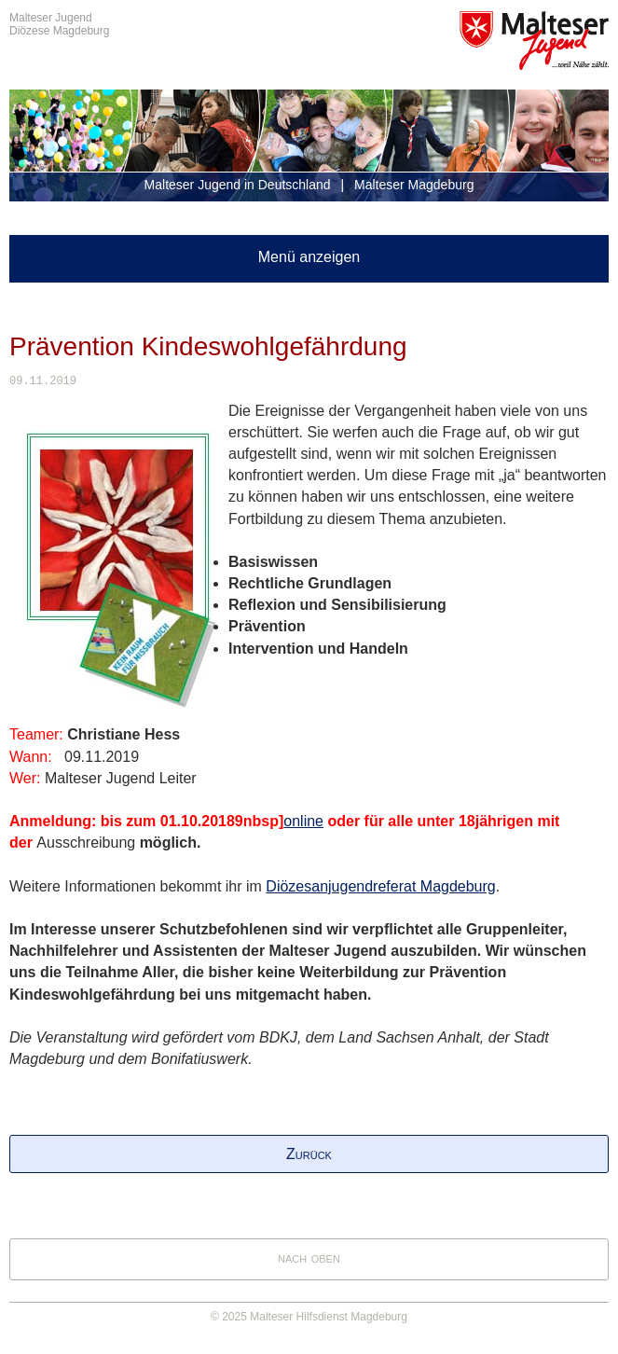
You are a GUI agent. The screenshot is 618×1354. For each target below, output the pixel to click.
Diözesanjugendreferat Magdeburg (380, 886)
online (303, 821)
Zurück (309, 1154)
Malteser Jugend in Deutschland (237, 184)
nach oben (309, 1257)
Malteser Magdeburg (414, 184)
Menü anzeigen (309, 257)
